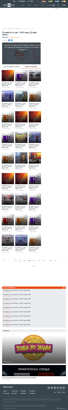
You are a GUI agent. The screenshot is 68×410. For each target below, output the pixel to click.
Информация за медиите (26, 399)
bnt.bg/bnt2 (23, 393)
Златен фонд (20, 398)
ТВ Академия (6, 399)
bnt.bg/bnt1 (23, 391)
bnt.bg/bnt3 (32, 391)
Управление (40, 398)
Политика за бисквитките (40, 405)
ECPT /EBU (35, 406)
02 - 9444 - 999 (59, 392)
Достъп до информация (15, 399)
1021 (20, 260)
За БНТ (4, 398)
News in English (6, 401)
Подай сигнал (53, 398)
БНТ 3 (36, 5)
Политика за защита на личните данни (24, 405)
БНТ (14, 1)
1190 (55, 260)
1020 (15, 260)
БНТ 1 (23, 5)
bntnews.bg (6, 393)
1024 (34, 260)
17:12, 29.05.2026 (6, 379)
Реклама (56, 8)
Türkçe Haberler (13, 401)
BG (64, 5)
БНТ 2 (29, 5)
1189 (51, 260)
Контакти (46, 398)
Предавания (10, 28)
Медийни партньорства (43, 399)
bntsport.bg (15, 391)
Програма (35, 398)
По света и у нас (18, 28)
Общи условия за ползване (9, 405)
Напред (58, 398)
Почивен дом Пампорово (55, 399)
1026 (43, 260)
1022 (24, 260)
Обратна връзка (26, 406)
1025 (39, 260)
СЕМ (31, 406)
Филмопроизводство (12, 398)
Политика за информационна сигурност (12, 406)
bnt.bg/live (14, 393)
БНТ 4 (42, 5)
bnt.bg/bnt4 (32, 393)
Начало (4, 28)
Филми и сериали (28, 398)
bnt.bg (5, 391)
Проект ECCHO (42, 406)
